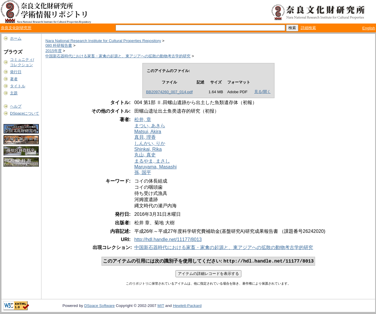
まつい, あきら (149, 125)
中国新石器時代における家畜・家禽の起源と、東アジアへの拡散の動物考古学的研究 (117, 56)
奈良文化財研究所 (16, 28)
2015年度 (53, 51)
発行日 (15, 72)
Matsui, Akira (147, 131)
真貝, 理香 (145, 137)
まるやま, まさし (152, 160)
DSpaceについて (24, 113)
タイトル (17, 86)
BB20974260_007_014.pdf (169, 92)
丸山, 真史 (145, 154)
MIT (161, 306)
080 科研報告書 (58, 45)
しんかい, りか (149, 143)
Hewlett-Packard (187, 306)
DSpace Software (99, 306)
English (368, 28)
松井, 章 (142, 119)
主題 (14, 93)
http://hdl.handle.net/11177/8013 (168, 239)
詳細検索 (308, 28)
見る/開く (262, 91)
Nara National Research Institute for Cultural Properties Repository (103, 41)
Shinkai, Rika (148, 149)
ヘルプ (15, 106)
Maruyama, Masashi (155, 166)
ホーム (15, 38)
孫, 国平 (142, 172)
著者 (14, 79)
